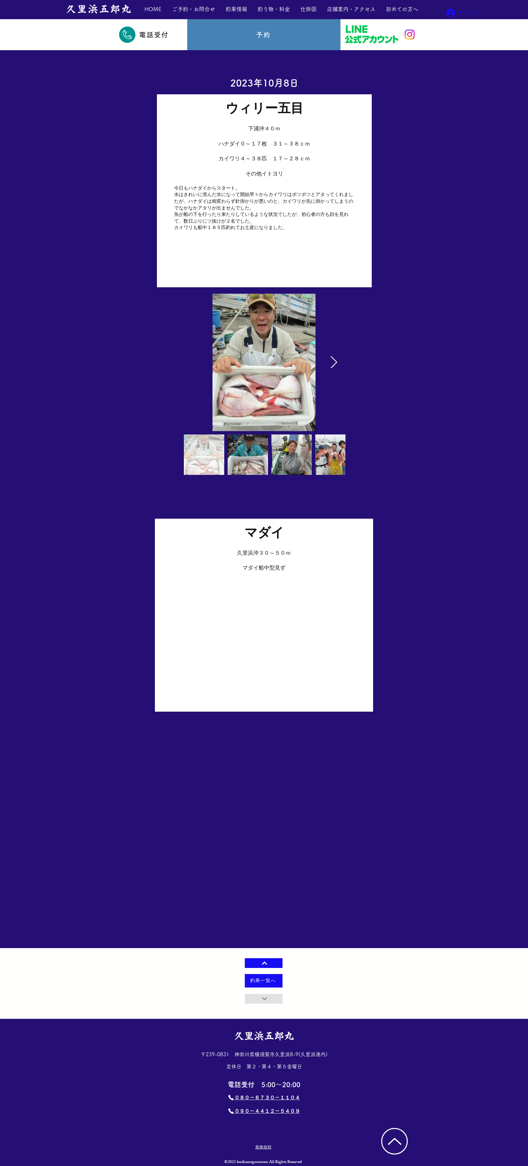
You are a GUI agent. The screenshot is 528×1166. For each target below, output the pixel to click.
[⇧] (264, 963)
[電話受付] (143, 34)
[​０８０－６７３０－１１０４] (263, 1097)
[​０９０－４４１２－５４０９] (263, 1111)
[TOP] (394, 1141)
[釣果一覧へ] (264, 980)
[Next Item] (334, 362)
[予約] (263, 34)
